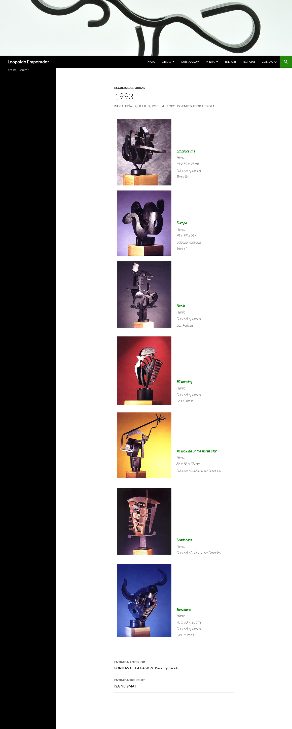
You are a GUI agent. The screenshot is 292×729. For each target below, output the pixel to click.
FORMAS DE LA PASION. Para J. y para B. (174, 664)
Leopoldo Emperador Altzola (189, 106)
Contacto (269, 61)
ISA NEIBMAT (174, 682)
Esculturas (123, 88)
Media (210, 61)
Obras (166, 61)
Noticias (249, 61)
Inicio (151, 61)
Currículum (190, 61)
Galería (125, 106)
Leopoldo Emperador (28, 61)
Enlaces (230, 61)
